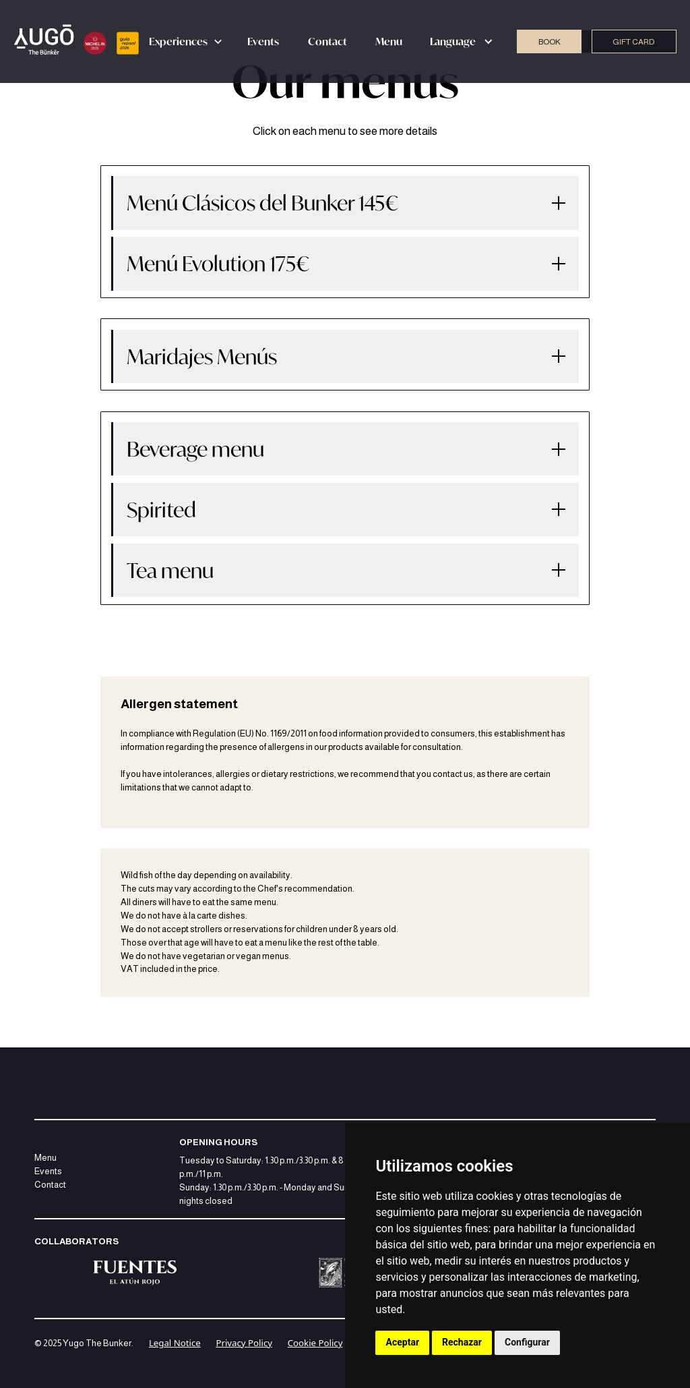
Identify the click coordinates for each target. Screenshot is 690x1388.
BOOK (549, 42)
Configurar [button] (527, 1342)
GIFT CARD (634, 42)
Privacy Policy (244, 1343)
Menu (388, 41)
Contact (327, 41)
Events (263, 41)
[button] (186, 42)
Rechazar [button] (462, 1342)
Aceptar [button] (403, 1342)
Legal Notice (175, 1343)
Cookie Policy (315, 1343)
